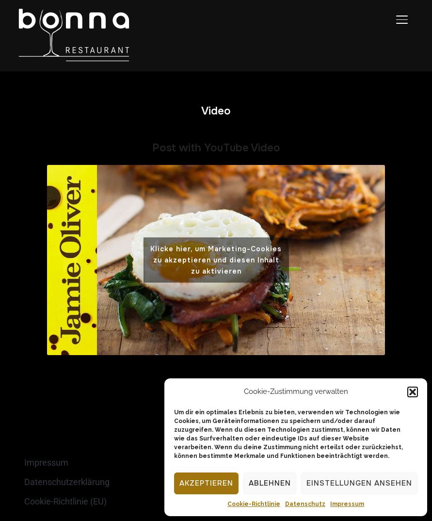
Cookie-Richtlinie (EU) (65, 501)
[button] (412, 392)
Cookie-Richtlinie (253, 504)
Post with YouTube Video (216, 148)
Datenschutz (305, 504)
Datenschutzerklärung (67, 482)
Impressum (347, 504)
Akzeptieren (206, 483)
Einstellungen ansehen (359, 483)
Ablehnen (270, 483)
